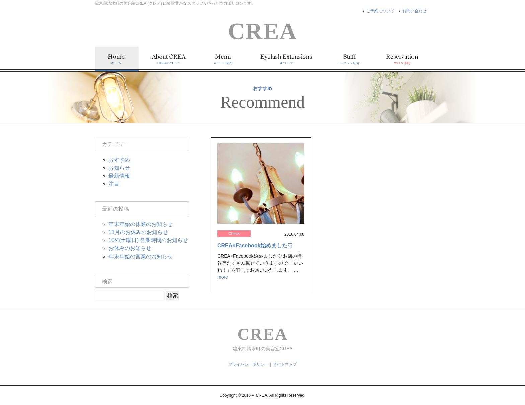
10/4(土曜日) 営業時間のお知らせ (148, 240)
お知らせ (119, 168)
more (222, 277)
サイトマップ (285, 364)
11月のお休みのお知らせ (138, 232)
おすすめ (119, 160)
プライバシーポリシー (248, 364)
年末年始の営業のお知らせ (140, 256)
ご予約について (380, 11)
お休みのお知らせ (129, 248)
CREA (262, 31)
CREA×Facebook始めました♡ (255, 245)
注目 (113, 184)
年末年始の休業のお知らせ (140, 224)
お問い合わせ (414, 11)
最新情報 (119, 176)
